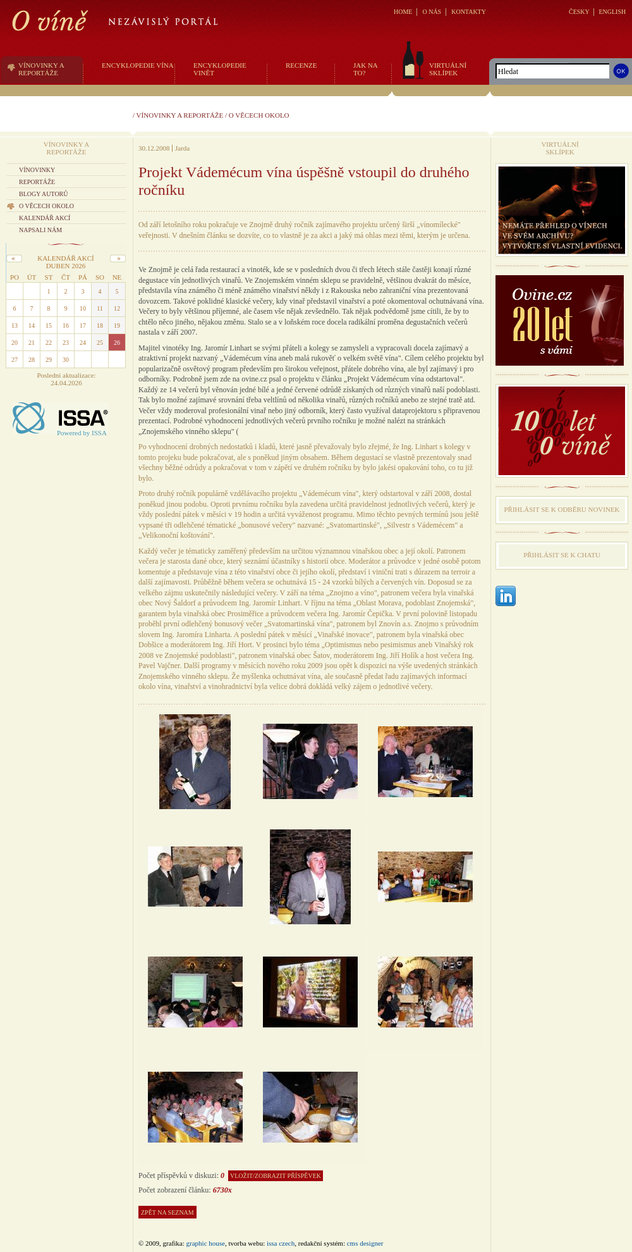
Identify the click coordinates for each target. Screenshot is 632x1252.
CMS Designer (365, 1243)
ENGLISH (612, 11)
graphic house (205, 1243)
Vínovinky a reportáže (180, 115)
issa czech (281, 1243)
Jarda (182, 148)
